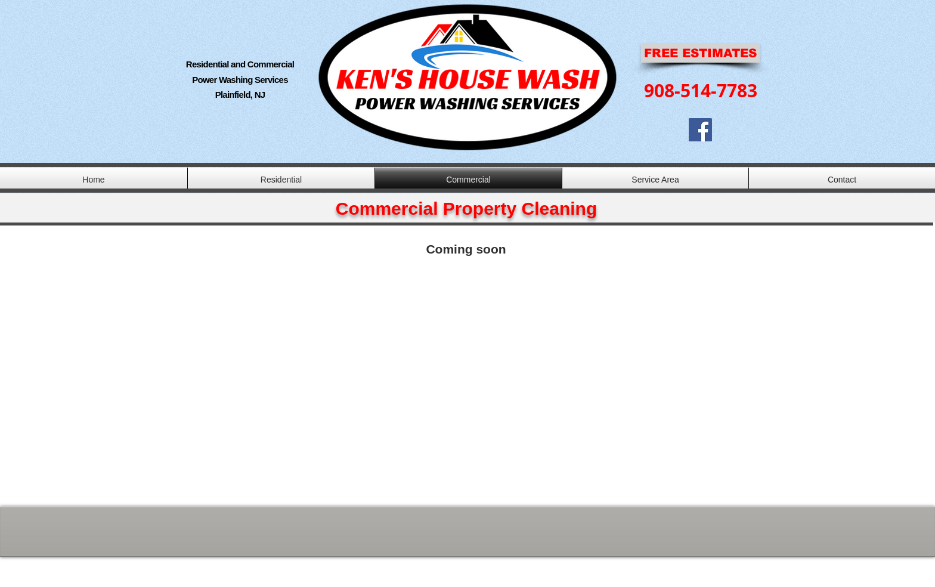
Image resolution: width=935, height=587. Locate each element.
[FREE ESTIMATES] (700, 53)
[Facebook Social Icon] (700, 129)
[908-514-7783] (700, 90)
